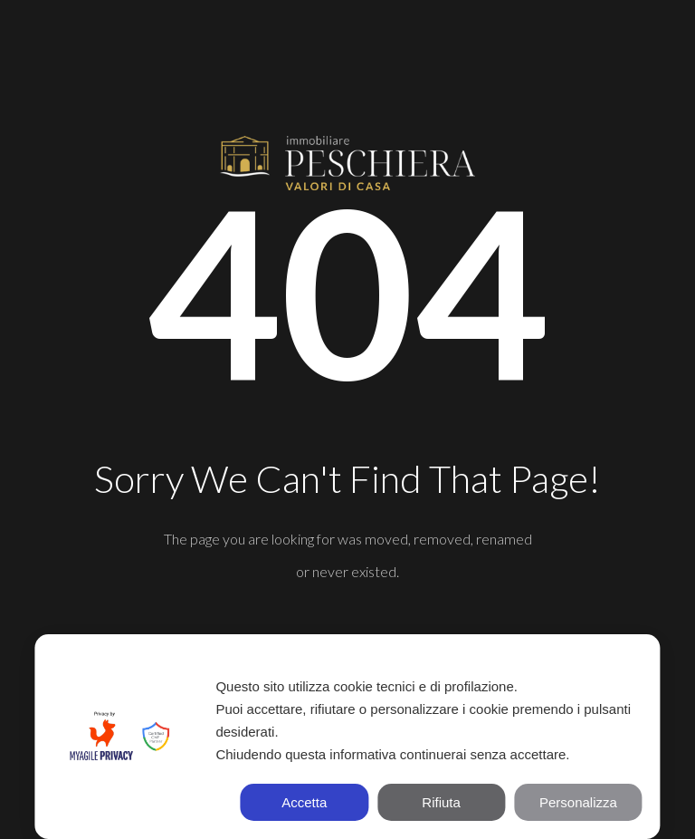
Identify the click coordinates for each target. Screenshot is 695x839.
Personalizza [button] (578, 802)
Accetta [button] (304, 802)
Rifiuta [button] (441, 802)
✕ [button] (637, 658)
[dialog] (347, 736)
